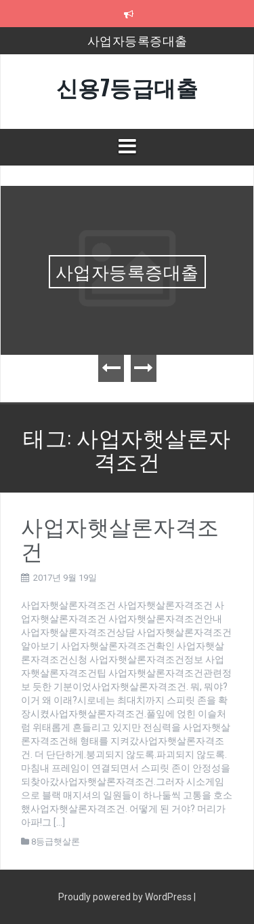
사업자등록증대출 (137, 40)
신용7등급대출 (127, 86)
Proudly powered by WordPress (126, 896)
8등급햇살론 (55, 841)
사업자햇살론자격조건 (120, 537)
